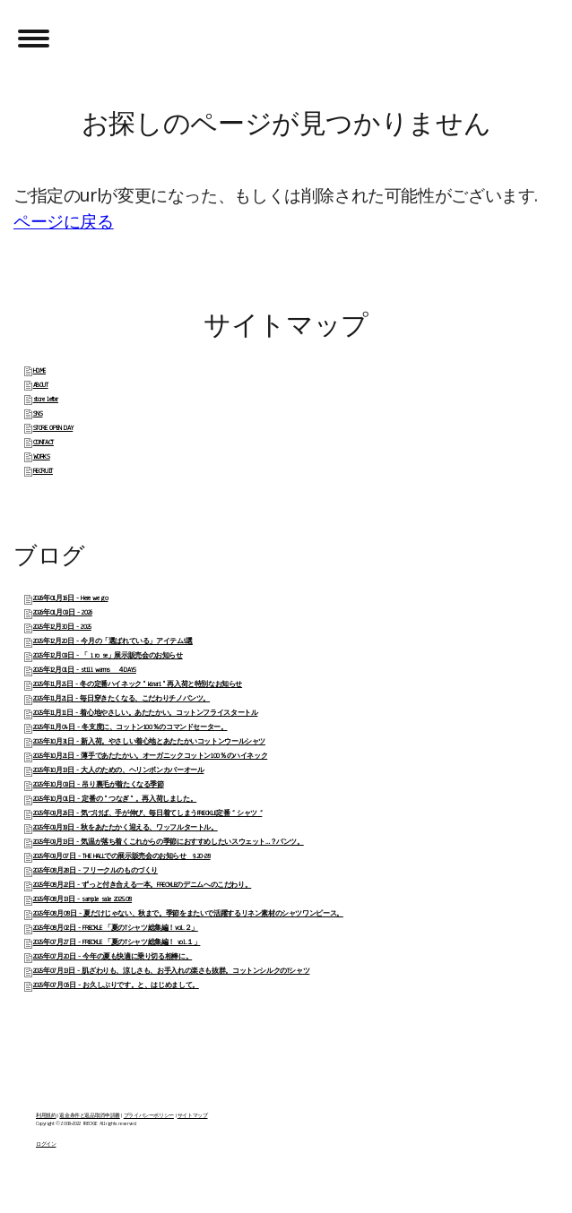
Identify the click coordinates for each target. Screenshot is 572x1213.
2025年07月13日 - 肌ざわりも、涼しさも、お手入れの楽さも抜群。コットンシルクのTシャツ (171, 971)
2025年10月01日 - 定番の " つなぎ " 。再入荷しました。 (115, 799)
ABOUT (40, 385)
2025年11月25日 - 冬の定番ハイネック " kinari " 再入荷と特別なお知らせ (138, 684)
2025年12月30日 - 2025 (62, 627)
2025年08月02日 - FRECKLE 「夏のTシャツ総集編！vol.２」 (115, 928)
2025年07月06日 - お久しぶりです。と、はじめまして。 (116, 985)
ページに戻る (63, 221)
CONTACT (43, 442)
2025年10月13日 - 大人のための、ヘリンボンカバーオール (118, 770)
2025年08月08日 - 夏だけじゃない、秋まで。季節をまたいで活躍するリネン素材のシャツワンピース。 (188, 913)
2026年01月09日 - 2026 (62, 612)
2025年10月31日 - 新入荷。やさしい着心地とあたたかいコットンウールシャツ (149, 741)
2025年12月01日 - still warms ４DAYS (84, 670)
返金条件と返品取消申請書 (89, 1115)
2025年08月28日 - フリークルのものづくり (96, 870)
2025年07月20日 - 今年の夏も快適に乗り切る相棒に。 (113, 956)
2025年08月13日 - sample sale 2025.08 (82, 899)
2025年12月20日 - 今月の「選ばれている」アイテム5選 (113, 641)
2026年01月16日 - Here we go (70, 598)
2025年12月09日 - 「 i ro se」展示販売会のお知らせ (108, 655)
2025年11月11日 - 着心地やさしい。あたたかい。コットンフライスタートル (145, 713)
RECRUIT (43, 471)
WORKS (41, 456)
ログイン (46, 1144)
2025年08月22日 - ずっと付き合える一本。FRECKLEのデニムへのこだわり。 (142, 885)
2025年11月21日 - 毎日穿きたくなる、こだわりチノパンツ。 (121, 698)
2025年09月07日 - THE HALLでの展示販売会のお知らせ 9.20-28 (122, 856)
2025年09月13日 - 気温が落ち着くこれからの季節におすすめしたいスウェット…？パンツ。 (168, 842)
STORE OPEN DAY (53, 428)
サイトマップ (193, 1115)
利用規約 (46, 1115)
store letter (45, 399)
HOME (39, 370)
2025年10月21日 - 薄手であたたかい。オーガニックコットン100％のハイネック (150, 756)
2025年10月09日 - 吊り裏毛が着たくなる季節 (98, 784)
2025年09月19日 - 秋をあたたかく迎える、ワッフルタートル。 (125, 827)
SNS (38, 413)
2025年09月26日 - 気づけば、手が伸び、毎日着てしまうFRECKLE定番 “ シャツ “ (148, 813)
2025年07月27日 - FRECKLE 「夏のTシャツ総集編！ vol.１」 (117, 942)
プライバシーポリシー (149, 1115)
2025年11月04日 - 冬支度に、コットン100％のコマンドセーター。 (130, 727)
